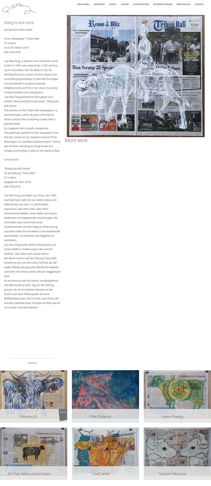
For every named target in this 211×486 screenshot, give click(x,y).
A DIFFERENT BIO (141, 4)
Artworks (99, 4)
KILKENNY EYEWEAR (163, 4)
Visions (125, 4)
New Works (83, 4)
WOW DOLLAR (183, 4)
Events (112, 4)
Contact (199, 4)
